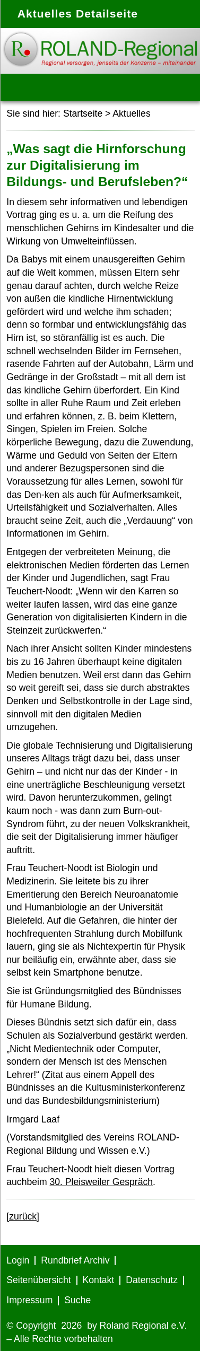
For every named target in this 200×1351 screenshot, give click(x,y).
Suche (77, 1300)
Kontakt (99, 1280)
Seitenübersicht (38, 1280)
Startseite (82, 113)
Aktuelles (131, 113)
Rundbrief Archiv (75, 1260)
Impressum (29, 1300)
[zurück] (22, 1216)
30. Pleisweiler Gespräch (101, 1182)
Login (17, 1260)
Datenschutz (152, 1280)
